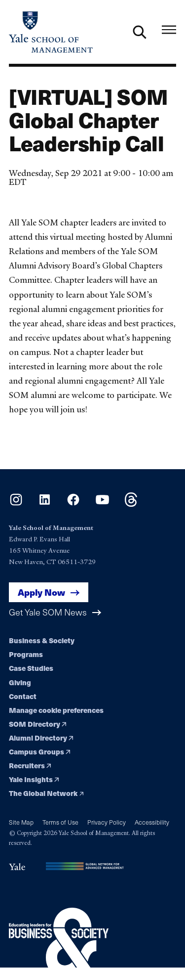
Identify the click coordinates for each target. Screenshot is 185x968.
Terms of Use (60, 822)
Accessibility (152, 822)
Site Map (21, 822)
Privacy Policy (106, 822)
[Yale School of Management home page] (51, 32)
